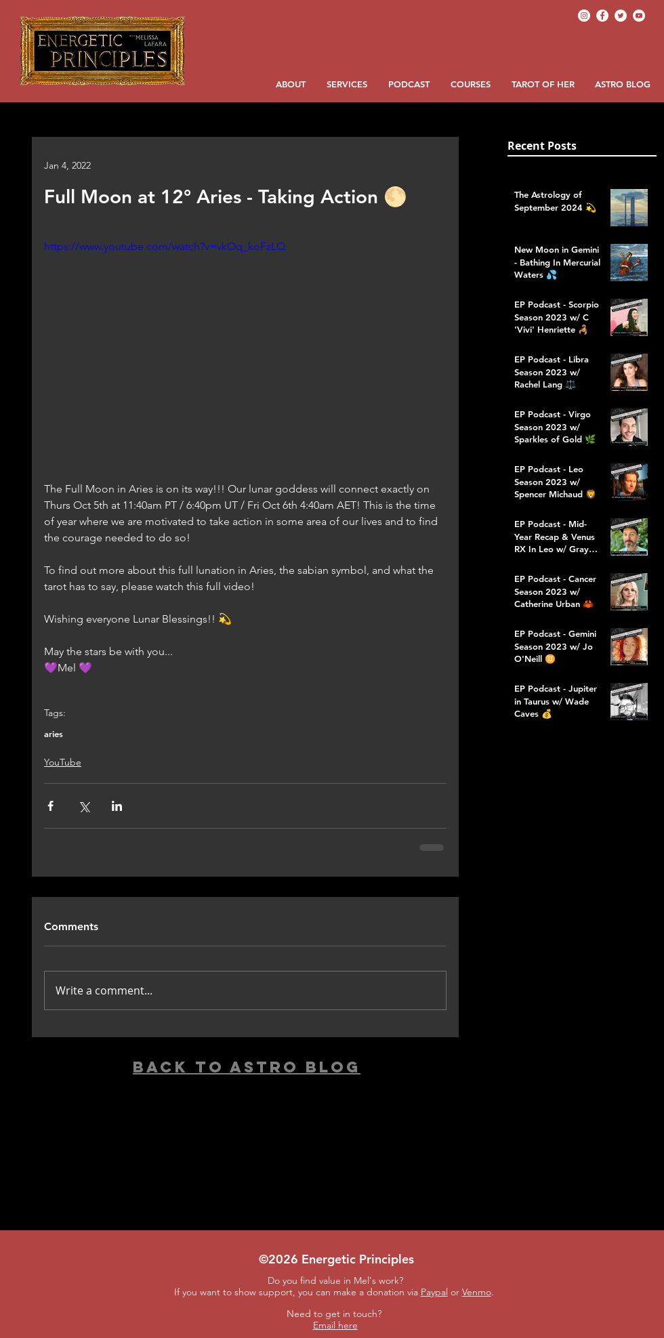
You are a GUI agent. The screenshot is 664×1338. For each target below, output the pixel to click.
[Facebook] (602, 15)
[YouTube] (639, 15)
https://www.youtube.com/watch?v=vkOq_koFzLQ (164, 246)
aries (53, 733)
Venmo (476, 1292)
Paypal (434, 1292)
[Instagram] (584, 15)
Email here (335, 1325)
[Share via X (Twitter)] (83, 805)
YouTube (62, 762)
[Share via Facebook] (50, 805)
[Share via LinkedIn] (116, 805)
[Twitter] (621, 15)
